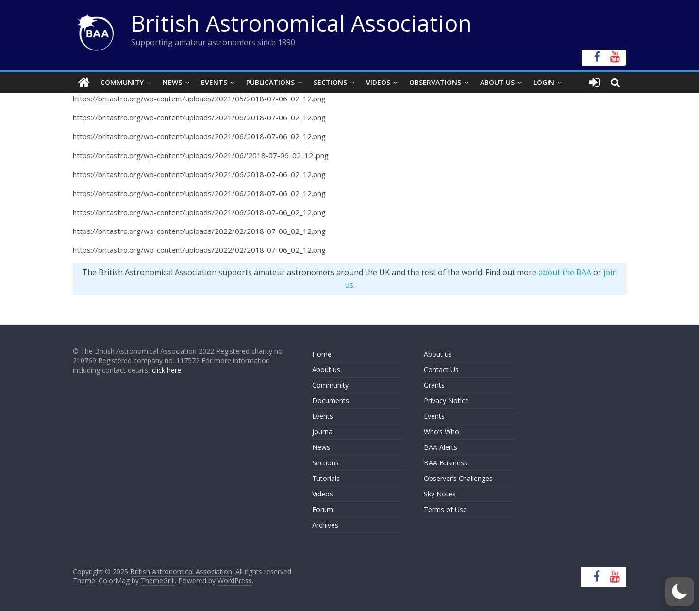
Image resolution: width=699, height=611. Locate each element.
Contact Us (441, 369)
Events (214, 82)
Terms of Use (445, 509)
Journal (323, 431)
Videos (378, 82)
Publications (270, 82)
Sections (330, 82)
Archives (325, 524)
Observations (435, 82)
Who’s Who (441, 431)
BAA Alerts (440, 447)
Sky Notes (440, 493)
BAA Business (445, 462)
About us (326, 369)
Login (543, 82)
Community (122, 82)
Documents (330, 400)
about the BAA (564, 272)
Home (322, 354)
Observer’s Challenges (458, 478)
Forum (322, 509)
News (172, 82)
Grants (434, 385)
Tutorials (326, 478)
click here (166, 370)
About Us (497, 82)
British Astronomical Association (301, 23)
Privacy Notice (446, 400)
